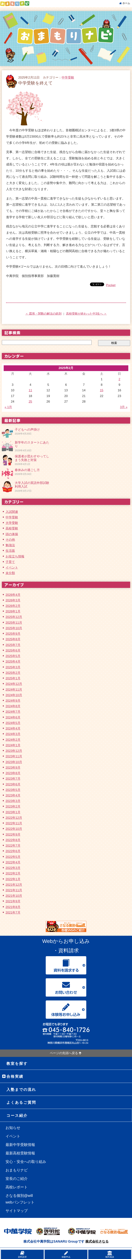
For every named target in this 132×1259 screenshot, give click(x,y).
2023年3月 (13, 801)
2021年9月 (13, 901)
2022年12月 (14, 818)
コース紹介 (17, 1115)
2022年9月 (13, 834)
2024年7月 (13, 712)
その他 (10, 539)
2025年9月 (13, 633)
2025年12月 (14, 617)
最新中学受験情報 (20, 1145)
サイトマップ (17, 1211)
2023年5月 (13, 790)
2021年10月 (14, 896)
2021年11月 (14, 890)
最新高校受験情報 (20, 1153)
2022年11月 (14, 823)
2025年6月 (13, 650)
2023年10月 (14, 762)
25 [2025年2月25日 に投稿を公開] (30, 401)
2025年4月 (13, 661)
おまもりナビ (17, 1170)
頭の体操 (12, 534)
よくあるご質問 (21, 1102)
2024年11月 (14, 689)
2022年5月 (13, 857)
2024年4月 (13, 728)
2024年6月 (13, 717)
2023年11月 (14, 756)
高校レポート (17, 1187)
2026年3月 (13, 600)
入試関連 (12, 512)
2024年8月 (13, 706)
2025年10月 (14, 628)
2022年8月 (13, 840)
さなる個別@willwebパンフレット (20, 1199)
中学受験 (68, 77)
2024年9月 (13, 700)
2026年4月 (13, 595)
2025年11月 (14, 622)
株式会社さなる (97, 1241)
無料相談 (109, 1254)
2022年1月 (13, 879)
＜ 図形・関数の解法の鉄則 (43, 313)
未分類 (10, 573)
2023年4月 (13, 795)
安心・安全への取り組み (26, 1162)
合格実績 (14, 1076)
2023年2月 (13, 806)
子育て (10, 562)
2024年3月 (13, 734)
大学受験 (12, 523)
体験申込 (66, 1254)
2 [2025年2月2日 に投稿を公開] (119, 379)
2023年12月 (14, 751)
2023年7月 (13, 778)
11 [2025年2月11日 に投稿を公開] (30, 390)
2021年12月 (14, 884)
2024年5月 (13, 723)
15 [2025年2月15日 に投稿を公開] (101, 390)
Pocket (110, 285)
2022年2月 (13, 873)
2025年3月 (13, 667)
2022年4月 (13, 862)
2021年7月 (13, 912)
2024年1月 (13, 745)
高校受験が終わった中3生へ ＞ (86, 313)
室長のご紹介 (17, 1179)
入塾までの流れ (21, 1089)
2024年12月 (14, 684)
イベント (12, 567)
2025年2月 (13, 673)
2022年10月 (14, 829)
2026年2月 (13, 606)
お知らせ (13, 1128)
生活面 (10, 551)
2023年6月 (13, 784)
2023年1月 (13, 812)
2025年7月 (13, 645)
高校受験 (12, 528)
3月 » (123, 407)
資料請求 (22, 1254)
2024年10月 (14, 695)
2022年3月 (13, 868)
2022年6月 (13, 851)
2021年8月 (13, 907)
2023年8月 (13, 773)
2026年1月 (13, 611)
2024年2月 (13, 740)
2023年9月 (13, 767)
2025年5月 (13, 656)
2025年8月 (13, 639)
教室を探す (17, 1063)
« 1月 (8, 407)
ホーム (126, 3)
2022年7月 (13, 845)
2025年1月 (13, 678)
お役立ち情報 (15, 556)
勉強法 (10, 545)
